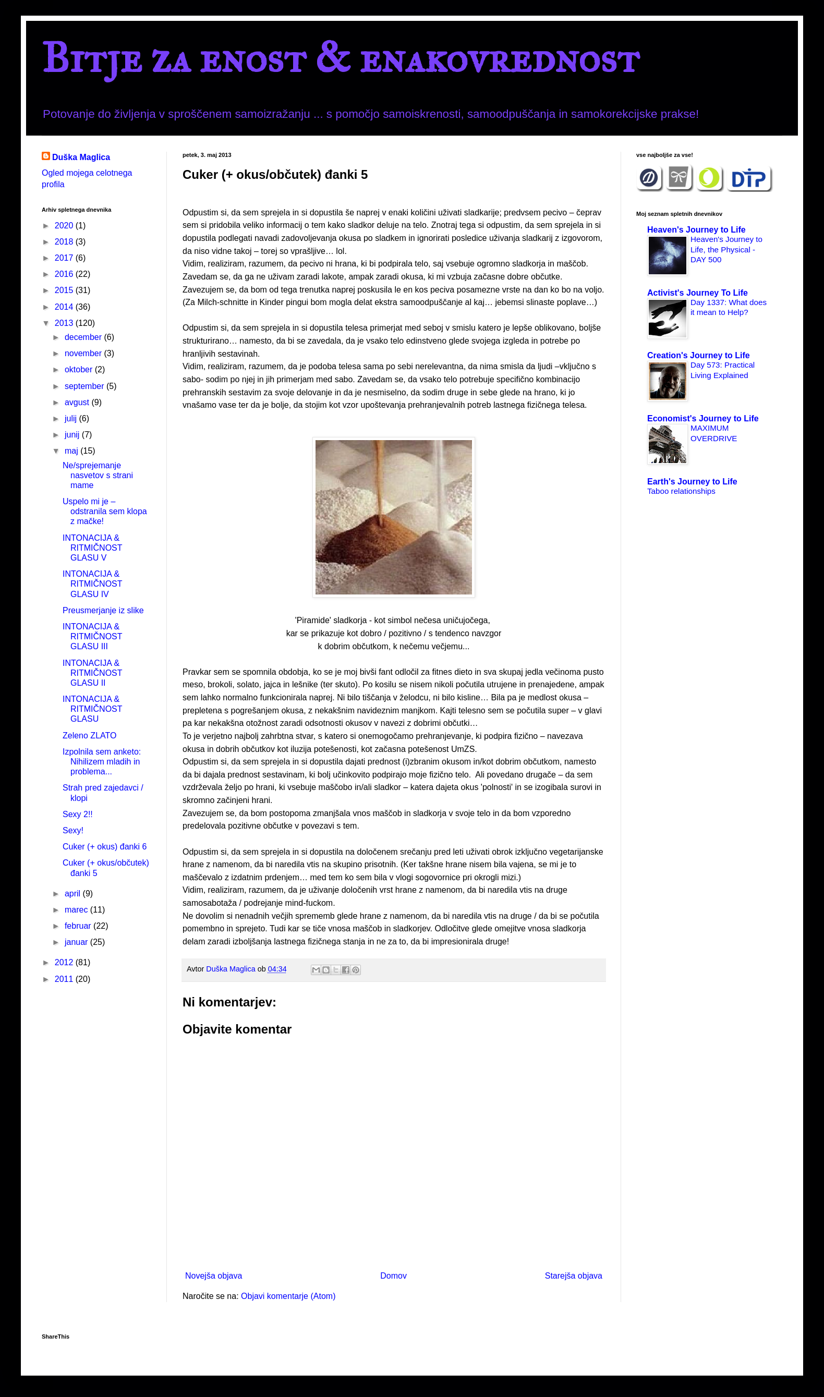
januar (77, 942)
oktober (80, 369)
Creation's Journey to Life (698, 355)
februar (79, 925)
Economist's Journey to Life (703, 418)
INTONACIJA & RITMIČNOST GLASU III (92, 636)
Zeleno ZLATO (89, 735)
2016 (65, 274)
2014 (65, 306)
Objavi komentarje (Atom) (288, 1296)
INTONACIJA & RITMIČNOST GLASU (92, 709)
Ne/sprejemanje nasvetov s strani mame (98, 475)
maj (72, 450)
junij (73, 434)
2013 (65, 323)
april (74, 893)
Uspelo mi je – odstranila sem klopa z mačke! (105, 511)
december (84, 337)
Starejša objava (573, 1275)
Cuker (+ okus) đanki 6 (105, 846)
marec (77, 909)
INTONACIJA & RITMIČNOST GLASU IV (92, 583)
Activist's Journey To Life (697, 292)
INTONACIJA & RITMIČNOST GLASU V (92, 547)
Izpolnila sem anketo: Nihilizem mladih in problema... (102, 761)
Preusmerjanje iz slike (103, 610)
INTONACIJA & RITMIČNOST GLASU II (92, 673)
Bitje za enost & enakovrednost (340, 57)
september (85, 386)
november (84, 353)
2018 (65, 241)
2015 (65, 290)
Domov (393, 1275)
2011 (65, 979)
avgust (78, 402)
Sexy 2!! (78, 814)
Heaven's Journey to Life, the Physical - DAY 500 (726, 249)
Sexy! (73, 830)
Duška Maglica (81, 157)
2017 (65, 257)
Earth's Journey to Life (692, 481)
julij (72, 418)
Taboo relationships (681, 491)
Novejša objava (213, 1275)
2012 (65, 962)
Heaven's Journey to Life (696, 229)
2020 (65, 225)
